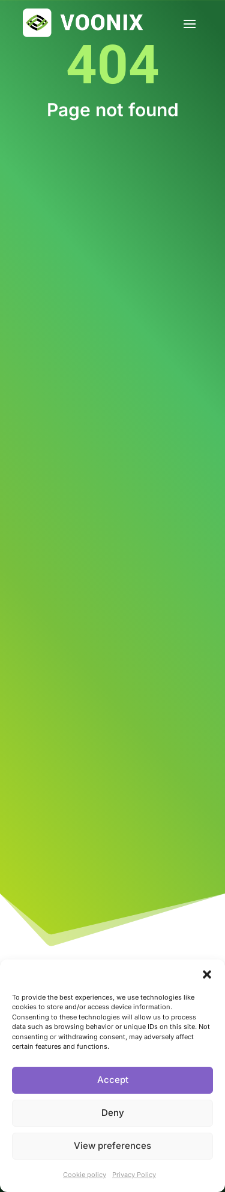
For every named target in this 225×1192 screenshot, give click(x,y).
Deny (112, 1112)
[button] (207, 974)
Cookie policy (84, 1174)
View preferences (112, 1145)
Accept (112, 1079)
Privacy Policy (134, 1174)
